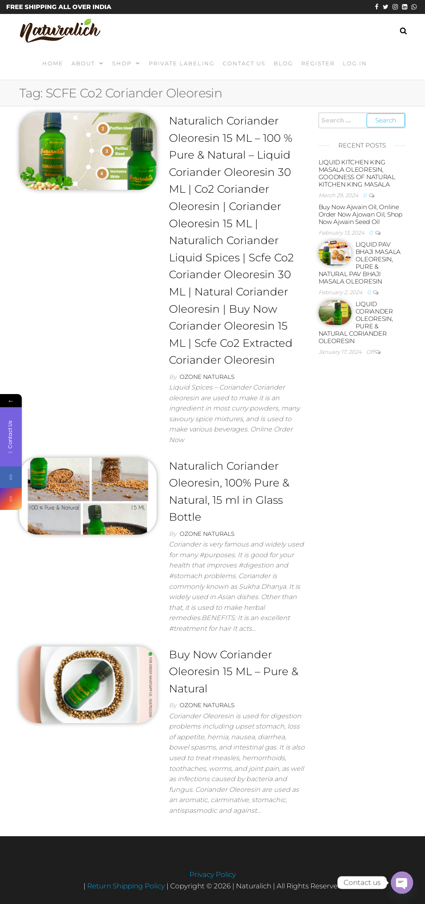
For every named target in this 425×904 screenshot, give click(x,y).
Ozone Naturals (207, 377)
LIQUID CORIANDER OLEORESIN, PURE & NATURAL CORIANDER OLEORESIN (356, 322)
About (83, 63)
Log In (355, 63)
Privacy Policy (212, 874)
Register (318, 63)
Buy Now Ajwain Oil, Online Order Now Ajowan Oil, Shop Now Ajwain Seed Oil (360, 214)
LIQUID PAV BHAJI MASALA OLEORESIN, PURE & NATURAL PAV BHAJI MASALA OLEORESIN (360, 262)
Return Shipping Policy (126, 886)
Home (52, 63)
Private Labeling (182, 63)
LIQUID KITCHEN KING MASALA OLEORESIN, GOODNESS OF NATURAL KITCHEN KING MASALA (357, 173)
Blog (283, 63)
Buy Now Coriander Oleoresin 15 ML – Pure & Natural (233, 671)
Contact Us (244, 63)
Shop (122, 63)
